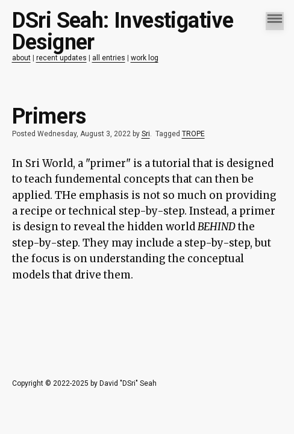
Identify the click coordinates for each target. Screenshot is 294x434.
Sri (146, 134)
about (21, 58)
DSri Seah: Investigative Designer (123, 31)
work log (144, 58)
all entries (108, 58)
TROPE (193, 134)
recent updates (61, 58)
